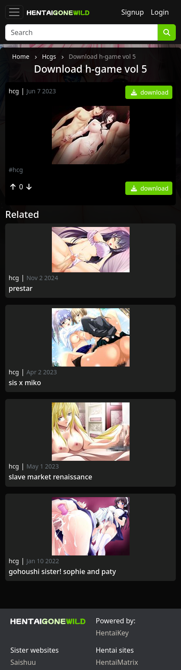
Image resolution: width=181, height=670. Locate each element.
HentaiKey (112, 633)
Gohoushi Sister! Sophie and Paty (62, 572)
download (149, 92)
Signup (132, 12)
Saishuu (23, 662)
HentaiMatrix (117, 662)
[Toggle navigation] (14, 12)
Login (160, 12)
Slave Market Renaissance (51, 477)
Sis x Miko (25, 383)
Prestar (22, 288)
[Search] (81, 32)
